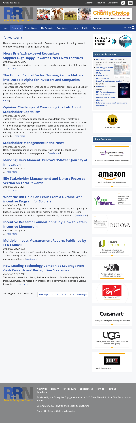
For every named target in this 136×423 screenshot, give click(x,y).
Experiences (62, 28)
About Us (101, 2)
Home (5, 28)
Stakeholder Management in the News (33, 142)
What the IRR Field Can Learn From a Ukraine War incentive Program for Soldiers (42, 199)
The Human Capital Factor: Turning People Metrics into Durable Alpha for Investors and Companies (43, 77)
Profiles (85, 28)
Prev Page (43, 294)
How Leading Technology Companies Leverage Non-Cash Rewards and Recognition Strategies (44, 267)
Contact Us (113, 2)
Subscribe (89, 2)
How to (75, 28)
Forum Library (31, 28)
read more (12, 68)
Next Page (82, 294)
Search (127, 27)
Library (55, 388)
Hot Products (47, 28)
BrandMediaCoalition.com (106, 59)
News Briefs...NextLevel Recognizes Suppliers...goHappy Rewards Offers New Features (43, 55)
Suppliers (97, 28)
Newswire (16, 28)
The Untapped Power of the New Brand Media (104, 70)
